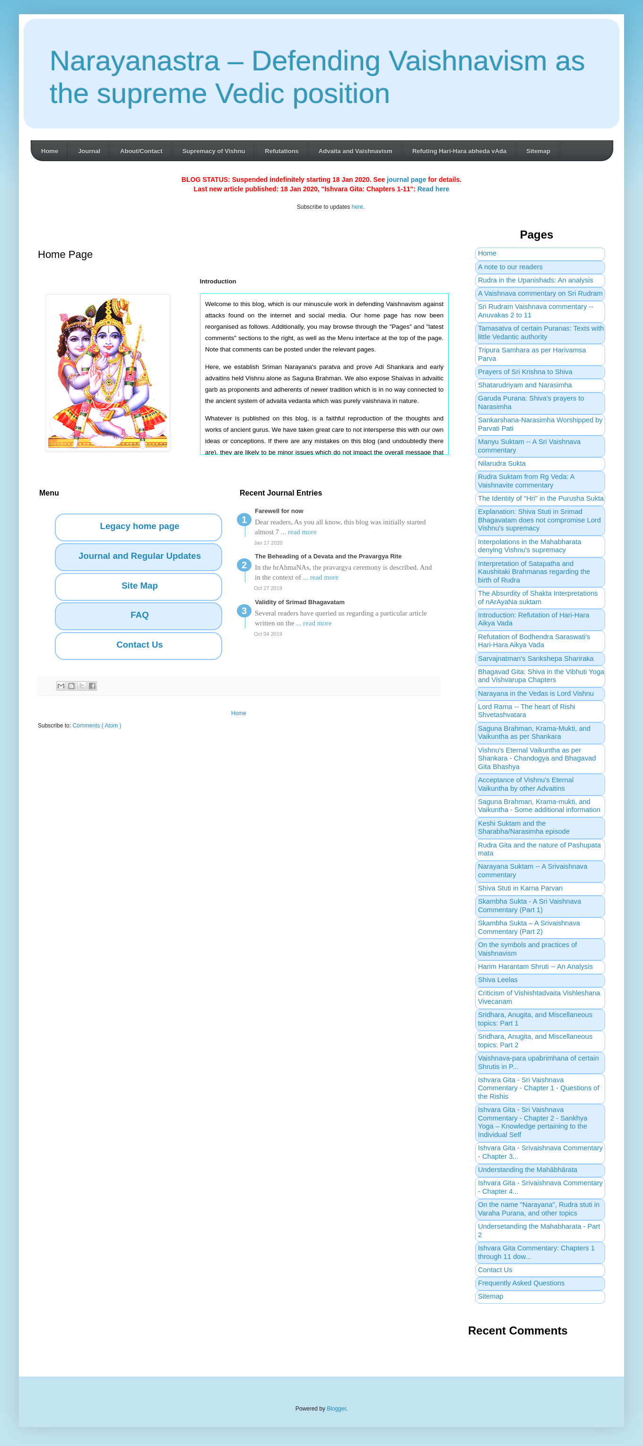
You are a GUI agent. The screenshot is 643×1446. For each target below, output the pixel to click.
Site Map (140, 585)
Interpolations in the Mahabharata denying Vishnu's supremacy (529, 546)
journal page (406, 179)
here (357, 207)
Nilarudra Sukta (502, 463)
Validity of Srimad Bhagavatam (300, 602)
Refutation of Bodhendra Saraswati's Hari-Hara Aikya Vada (534, 641)
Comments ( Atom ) (96, 725)
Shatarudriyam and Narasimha (525, 385)
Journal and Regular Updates (139, 556)
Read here (433, 189)
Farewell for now (279, 510)
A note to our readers (510, 267)
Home (49, 150)
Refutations (282, 150)
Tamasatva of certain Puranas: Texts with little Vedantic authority (541, 333)
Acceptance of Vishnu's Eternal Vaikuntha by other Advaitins (525, 784)
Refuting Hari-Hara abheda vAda (459, 150)
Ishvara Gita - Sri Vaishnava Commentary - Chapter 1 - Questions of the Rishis (539, 1088)
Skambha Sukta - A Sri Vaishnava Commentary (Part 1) (529, 906)
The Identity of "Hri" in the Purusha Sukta (541, 498)
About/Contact (141, 150)
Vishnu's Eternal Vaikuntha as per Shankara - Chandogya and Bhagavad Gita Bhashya (537, 758)
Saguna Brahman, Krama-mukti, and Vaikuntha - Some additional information (539, 806)
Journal (89, 150)
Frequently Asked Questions (521, 1283)
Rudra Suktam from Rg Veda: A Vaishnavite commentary (526, 481)
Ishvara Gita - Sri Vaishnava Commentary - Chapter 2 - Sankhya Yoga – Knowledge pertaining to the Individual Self (532, 1122)
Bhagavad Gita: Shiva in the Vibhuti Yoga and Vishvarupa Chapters (541, 676)
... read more (298, 532)
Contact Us (139, 645)
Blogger (336, 1408)
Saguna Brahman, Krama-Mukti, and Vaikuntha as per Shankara (534, 733)
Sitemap (538, 150)
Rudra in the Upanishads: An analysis (535, 280)
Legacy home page (140, 526)
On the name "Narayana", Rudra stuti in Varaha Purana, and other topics (539, 1209)
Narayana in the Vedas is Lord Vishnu (536, 693)
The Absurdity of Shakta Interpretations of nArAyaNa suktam (538, 598)
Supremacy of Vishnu (213, 150)
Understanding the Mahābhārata (527, 1169)
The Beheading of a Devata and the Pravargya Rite (328, 556)
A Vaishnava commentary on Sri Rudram (540, 293)
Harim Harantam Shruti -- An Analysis (535, 966)
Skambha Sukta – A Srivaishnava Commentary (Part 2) (529, 927)
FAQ (139, 615)
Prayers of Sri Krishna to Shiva (525, 372)
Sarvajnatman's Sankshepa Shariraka (536, 658)
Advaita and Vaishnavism (355, 150)
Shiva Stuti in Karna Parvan (520, 888)
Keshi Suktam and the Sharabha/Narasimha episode (524, 828)
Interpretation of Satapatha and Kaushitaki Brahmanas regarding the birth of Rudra (534, 572)
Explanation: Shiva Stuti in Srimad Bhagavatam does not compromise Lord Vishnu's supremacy (539, 520)
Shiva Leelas (498, 980)
